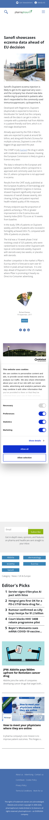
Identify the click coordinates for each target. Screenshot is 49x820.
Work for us (38, 790)
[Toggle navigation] (7, 11)
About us (19, 774)
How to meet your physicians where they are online (22, 727)
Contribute (20, 780)
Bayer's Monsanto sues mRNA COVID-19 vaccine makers (24, 631)
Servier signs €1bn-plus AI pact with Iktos (24, 593)
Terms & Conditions (24, 790)
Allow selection (24, 457)
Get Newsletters (26, 2)
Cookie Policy (31, 780)
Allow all (24, 449)
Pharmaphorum (9, 778)
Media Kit (41, 2)
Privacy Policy (21, 785)
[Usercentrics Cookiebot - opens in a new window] (35, 360)
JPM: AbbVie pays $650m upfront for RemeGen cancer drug (21, 673)
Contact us (39, 774)
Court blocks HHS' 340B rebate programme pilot (24, 620)
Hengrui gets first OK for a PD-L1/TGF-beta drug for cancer (25, 604)
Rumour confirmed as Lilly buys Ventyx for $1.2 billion (25, 611)
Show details (35, 440)
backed (23, 150)
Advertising (28, 774)
